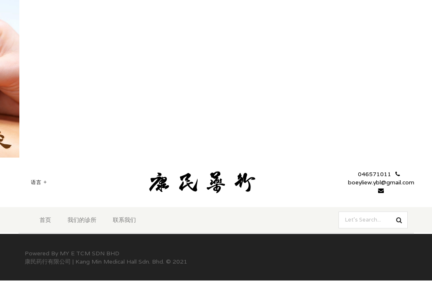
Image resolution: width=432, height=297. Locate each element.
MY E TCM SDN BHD (89, 253)
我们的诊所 (82, 220)
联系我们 (124, 220)
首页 (45, 220)
